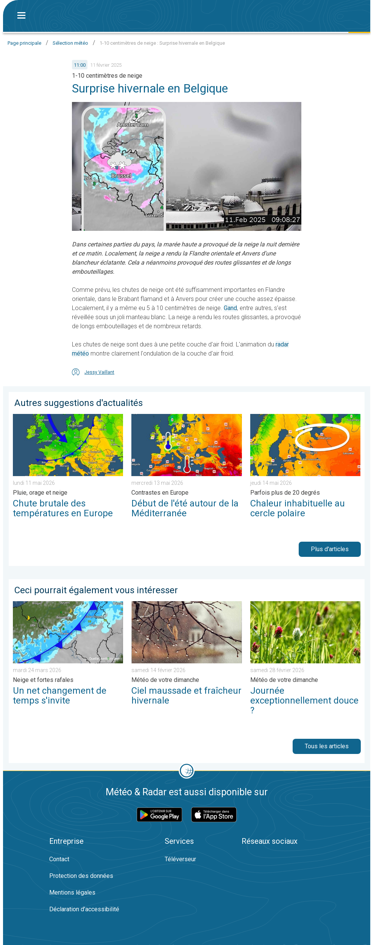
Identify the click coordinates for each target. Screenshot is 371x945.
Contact (59, 859)
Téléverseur (180, 859)
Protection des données (81, 875)
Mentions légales (72, 892)
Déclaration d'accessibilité (84, 909)
